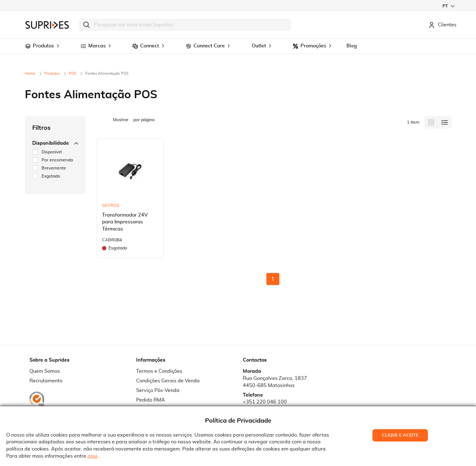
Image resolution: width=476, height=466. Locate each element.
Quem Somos (44, 371)
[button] (448, 6)
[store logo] (47, 25)
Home (30, 73)
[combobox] (185, 25)
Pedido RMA (150, 400)
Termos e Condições (159, 371)
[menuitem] (27, 46)
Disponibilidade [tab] (55, 143)
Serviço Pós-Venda (158, 390)
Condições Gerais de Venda (168, 380)
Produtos (52, 73)
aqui (92, 456)
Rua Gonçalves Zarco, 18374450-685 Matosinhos (275, 382)
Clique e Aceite (400, 435)
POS (73, 73)
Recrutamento (45, 380)
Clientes (442, 24)
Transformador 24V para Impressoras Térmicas (125, 222)
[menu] (238, 46)
